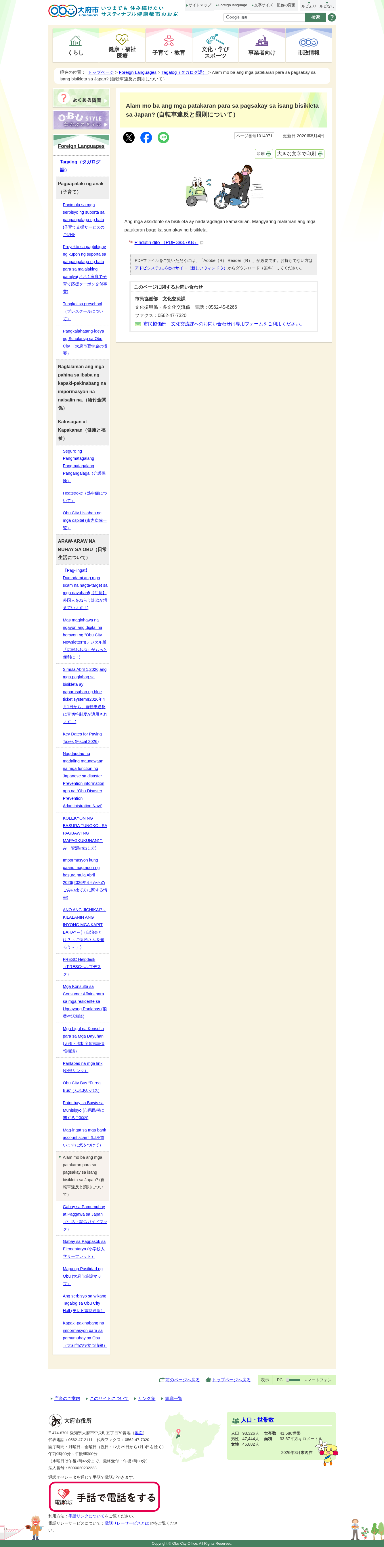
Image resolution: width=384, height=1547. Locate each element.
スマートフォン (317, 1380)
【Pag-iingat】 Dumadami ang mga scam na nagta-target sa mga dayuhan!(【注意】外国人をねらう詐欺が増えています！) (85, 589)
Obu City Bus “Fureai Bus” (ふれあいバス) (82, 1087)
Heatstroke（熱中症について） (85, 497)
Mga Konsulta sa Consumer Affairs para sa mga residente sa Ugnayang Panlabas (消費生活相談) (85, 1001)
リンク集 (146, 1398)
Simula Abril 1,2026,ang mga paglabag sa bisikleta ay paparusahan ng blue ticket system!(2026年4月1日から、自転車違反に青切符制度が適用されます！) (85, 695)
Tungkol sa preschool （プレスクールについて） (83, 311)
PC (279, 1380)
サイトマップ (200, 5)
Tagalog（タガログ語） (184, 72)
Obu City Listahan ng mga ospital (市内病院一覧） (85, 520)
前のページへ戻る (182, 1379)
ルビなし (327, 6)
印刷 (261, 153)
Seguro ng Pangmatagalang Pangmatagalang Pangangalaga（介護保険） (84, 466)
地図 (139, 1433)
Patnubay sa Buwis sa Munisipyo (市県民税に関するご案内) (83, 1110)
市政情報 (309, 52)
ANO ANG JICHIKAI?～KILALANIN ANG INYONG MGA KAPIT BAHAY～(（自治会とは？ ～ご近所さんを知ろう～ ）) (84, 928)
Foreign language (232, 5)
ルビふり (308, 6)
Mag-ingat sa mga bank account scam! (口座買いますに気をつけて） (84, 1137)
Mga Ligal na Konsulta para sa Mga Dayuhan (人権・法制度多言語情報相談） (84, 1039)
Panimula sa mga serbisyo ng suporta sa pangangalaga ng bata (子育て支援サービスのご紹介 (84, 219)
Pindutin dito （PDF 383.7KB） (169, 242)
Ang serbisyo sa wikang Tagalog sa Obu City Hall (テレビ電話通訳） (84, 1303)
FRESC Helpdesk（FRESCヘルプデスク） (82, 967)
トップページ (101, 72)
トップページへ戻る (231, 1379)
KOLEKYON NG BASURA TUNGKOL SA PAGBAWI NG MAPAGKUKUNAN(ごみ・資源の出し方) (85, 833)
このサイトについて (109, 1398)
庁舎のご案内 (67, 1398)
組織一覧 (173, 1398)
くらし (75, 52)
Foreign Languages (137, 72)
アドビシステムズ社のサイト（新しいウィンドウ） (181, 268)
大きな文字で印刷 (296, 154)
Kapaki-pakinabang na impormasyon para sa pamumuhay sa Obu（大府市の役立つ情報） (85, 1334)
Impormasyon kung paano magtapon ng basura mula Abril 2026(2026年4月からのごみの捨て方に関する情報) (85, 879)
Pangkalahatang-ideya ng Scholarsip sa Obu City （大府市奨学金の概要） (85, 342)
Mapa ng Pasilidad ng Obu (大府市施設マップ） (83, 1276)
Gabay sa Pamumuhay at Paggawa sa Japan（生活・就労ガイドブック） (85, 1217)
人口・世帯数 (257, 1420)
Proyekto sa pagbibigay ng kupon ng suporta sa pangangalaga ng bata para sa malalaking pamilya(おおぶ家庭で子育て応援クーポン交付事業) (85, 269)
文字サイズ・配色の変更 (274, 5)
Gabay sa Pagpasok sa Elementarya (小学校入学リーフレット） (84, 1249)
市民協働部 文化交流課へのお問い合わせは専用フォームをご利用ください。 (224, 323)
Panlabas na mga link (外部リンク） (83, 1067)
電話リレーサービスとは (129, 1523)
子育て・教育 (168, 52)
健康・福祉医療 (122, 52)
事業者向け (262, 52)
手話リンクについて (86, 1516)
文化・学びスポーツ (215, 52)
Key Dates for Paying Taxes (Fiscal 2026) (82, 738)
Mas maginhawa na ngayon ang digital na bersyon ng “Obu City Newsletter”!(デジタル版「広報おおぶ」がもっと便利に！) (85, 639)
